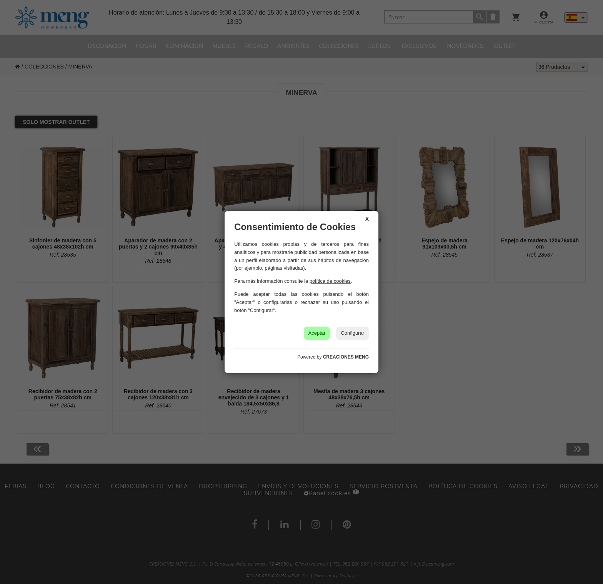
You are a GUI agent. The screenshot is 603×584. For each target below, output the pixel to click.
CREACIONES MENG (346, 357)
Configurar (352, 333)
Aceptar (317, 333)
